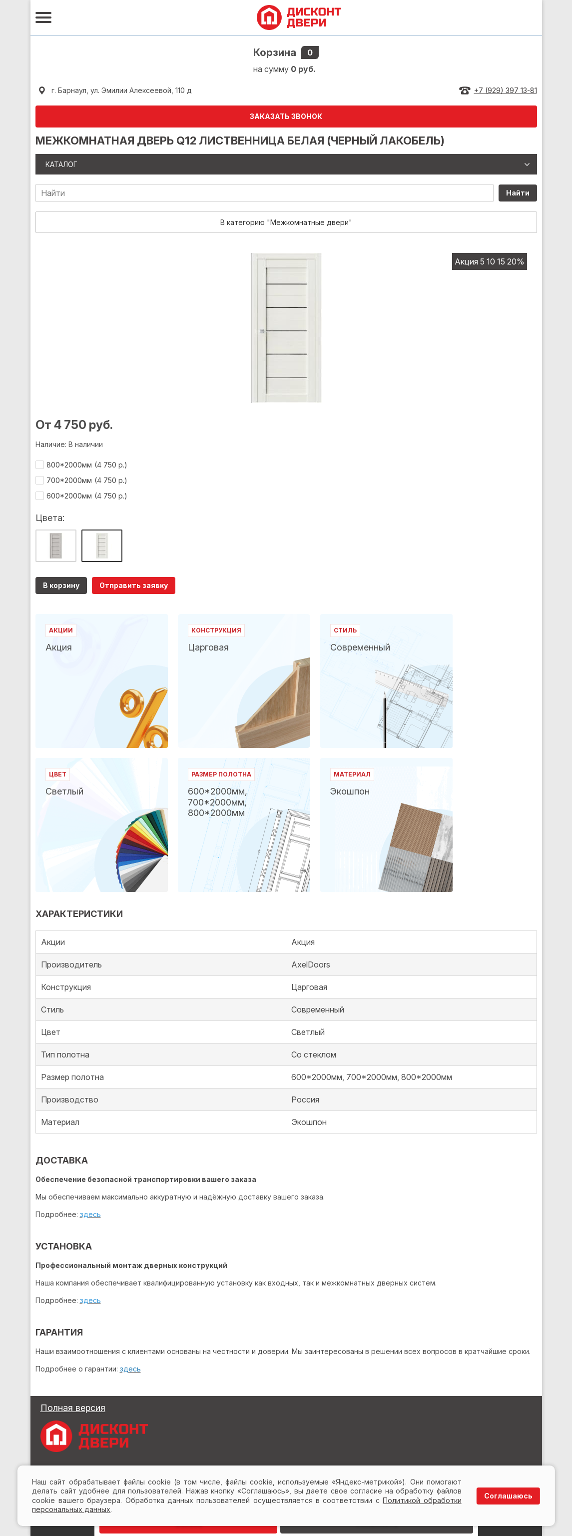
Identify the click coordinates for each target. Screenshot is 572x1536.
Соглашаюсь (508, 1496)
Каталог (61, 164)
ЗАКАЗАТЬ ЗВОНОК (286, 116)
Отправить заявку (133, 585)
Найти (518, 192)
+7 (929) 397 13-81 (505, 90)
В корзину (61, 585)
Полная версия (72, 1407)
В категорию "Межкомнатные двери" (286, 222)
